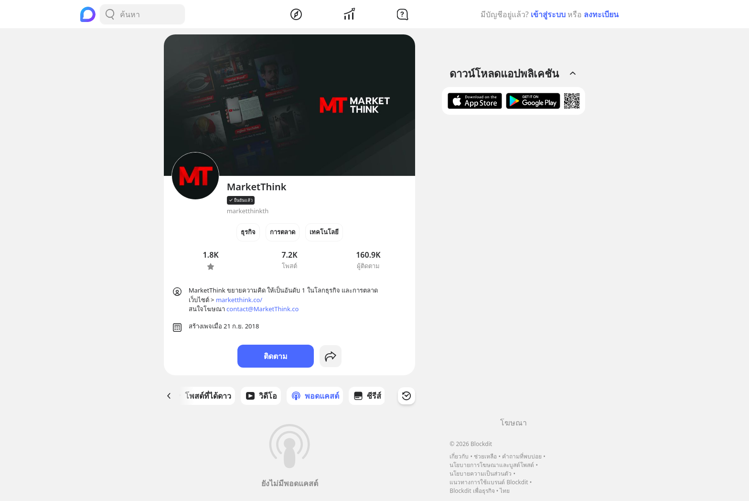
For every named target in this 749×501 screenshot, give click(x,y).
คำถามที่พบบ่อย (522, 456)
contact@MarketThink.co (262, 309)
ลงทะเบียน (601, 14)
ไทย (505, 491)
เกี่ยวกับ (459, 456)
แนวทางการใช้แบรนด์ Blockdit (488, 482)
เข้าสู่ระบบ (548, 14)
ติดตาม (276, 356)
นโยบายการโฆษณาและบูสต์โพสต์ (491, 465)
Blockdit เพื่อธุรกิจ (471, 491)
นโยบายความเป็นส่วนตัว (480, 473)
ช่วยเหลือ (485, 456)
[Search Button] (110, 14)
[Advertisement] (513, 269)
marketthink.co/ (239, 299)
